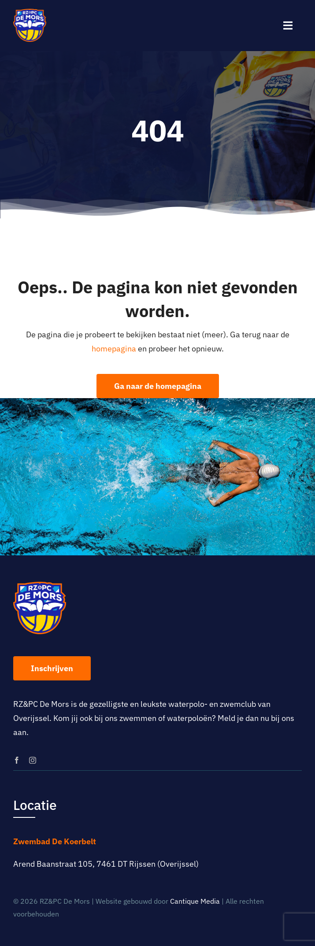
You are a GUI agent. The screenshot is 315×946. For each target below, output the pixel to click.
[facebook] (16, 760)
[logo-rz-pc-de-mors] (29, 12)
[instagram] (32, 760)
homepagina (114, 349)
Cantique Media (195, 901)
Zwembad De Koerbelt (54, 841)
